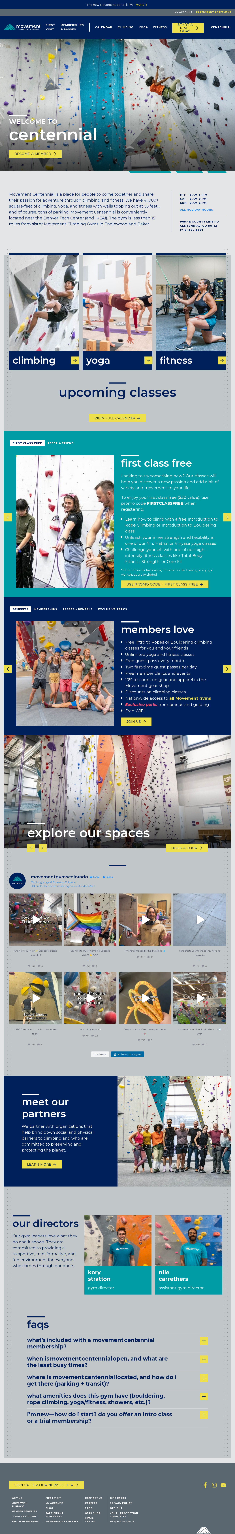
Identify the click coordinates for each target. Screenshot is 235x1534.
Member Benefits (24, 1514)
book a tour (184, 854)
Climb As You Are (24, 1519)
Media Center (90, 1523)
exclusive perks (112, 615)
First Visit (50, 27)
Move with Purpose (20, 1508)
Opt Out (116, 1511)
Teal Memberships (25, 1524)
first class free (27, 449)
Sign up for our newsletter (43, 1488)
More (140, 4)
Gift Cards (118, 1501)
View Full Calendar (115, 424)
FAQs (88, 1511)
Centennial (221, 27)
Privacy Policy (121, 1506)
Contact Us (93, 1501)
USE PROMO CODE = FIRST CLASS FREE (162, 591)
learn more (39, 1173)
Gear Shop (93, 1516)
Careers (91, 1506)
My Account (183, 12)
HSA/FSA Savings (122, 1524)
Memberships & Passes (72, 27)
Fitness (160, 27)
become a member (32, 154)
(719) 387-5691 (191, 229)
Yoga (143, 27)
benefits (20, 615)
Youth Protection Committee (124, 1518)
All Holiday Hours (196, 209)
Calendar (103, 27)
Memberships (45, 615)
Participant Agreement (213, 12)
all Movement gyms (190, 704)
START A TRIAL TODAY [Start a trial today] (185, 28)
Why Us (17, 1501)
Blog (49, 1511)
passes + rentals (78, 615)
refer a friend (61, 449)
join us (134, 728)
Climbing (125, 27)
